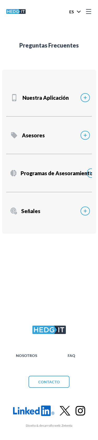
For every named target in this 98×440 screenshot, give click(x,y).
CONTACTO (49, 382)
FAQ (71, 355)
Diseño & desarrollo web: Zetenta (49, 425)
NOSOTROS (26, 355)
